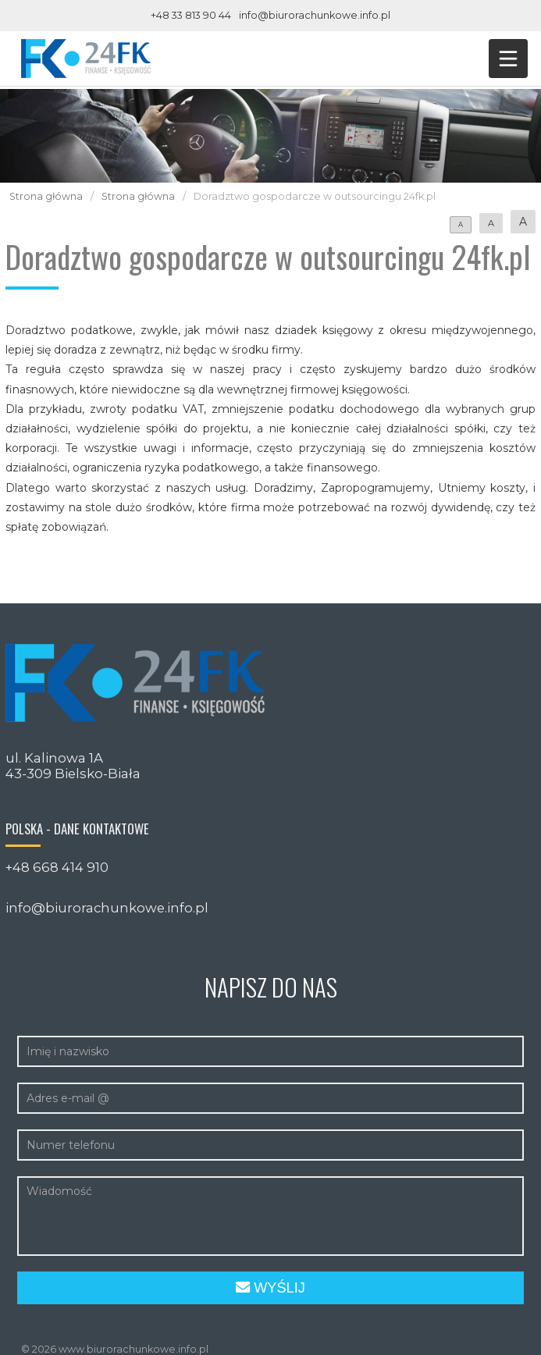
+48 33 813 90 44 (191, 15)
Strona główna (46, 196)
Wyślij (270, 1288)
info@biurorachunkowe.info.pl (314, 15)
